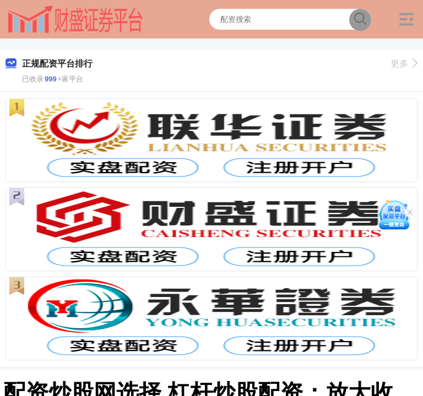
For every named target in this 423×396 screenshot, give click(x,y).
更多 (404, 63)
